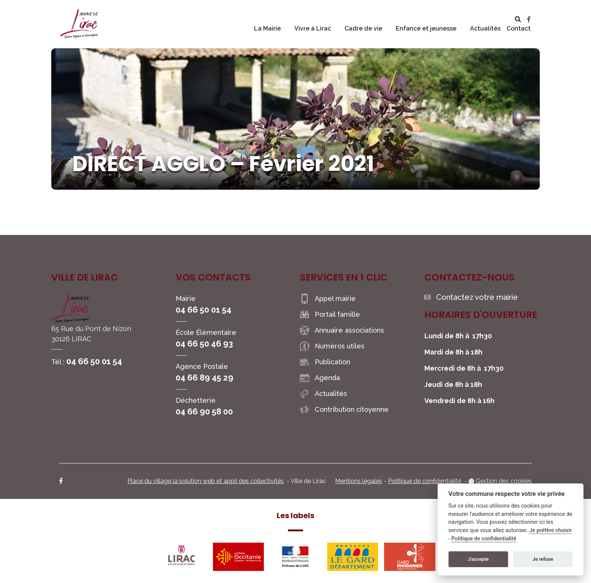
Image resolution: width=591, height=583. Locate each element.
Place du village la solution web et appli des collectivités (205, 481)
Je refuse (543, 559)
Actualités (485, 28)
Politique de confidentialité (424, 481)
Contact (519, 28)
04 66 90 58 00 (204, 411)
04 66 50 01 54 (94, 361)
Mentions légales (358, 481)
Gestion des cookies (504, 481)
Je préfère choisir (550, 530)
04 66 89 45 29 (204, 377)
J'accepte (478, 559)
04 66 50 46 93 (204, 343)
